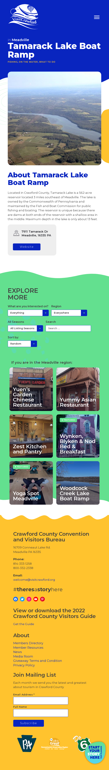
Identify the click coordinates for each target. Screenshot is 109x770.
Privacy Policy (24, 665)
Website (27, 246)
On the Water (28, 62)
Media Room (23, 656)
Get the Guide (23, 624)
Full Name (20, 706)
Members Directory (28, 643)
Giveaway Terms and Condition (37, 661)
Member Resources (28, 648)
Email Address (24, 694)
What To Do (47, 62)
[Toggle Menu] (97, 17)
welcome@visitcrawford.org (34, 579)
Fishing (13, 62)
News (17, 652)
